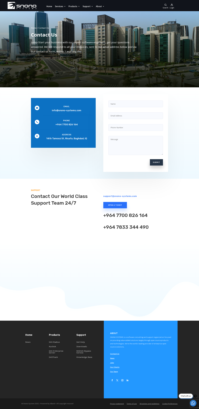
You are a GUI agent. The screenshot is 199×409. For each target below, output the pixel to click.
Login (172, 6)
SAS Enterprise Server (56, 352)
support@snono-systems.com (120, 196)
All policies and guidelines (149, 404)
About (98, 6)
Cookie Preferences (170, 404)
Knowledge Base (84, 357)
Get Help (80, 342)
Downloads (81, 347)
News (27, 342)
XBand (52, 404)
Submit (156, 162)
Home (49, 6)
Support (86, 6)
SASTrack (53, 357)
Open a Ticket (115, 205)
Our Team (114, 372)
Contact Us (114, 354)
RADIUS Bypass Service (83, 352)
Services (58, 6)
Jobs (112, 363)
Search (166, 6)
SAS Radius (54, 342)
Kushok (52, 347)
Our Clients (114, 367)
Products (72, 6)
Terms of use (132, 404)
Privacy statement (117, 404)
